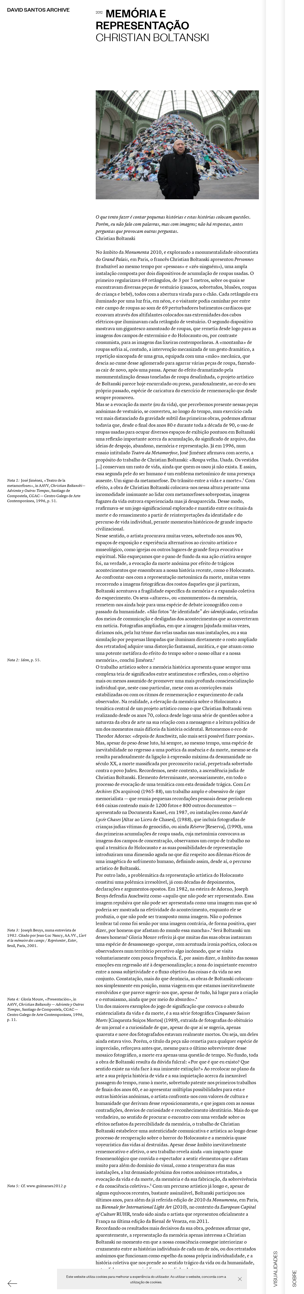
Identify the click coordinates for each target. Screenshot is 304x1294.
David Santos (38, 9)
